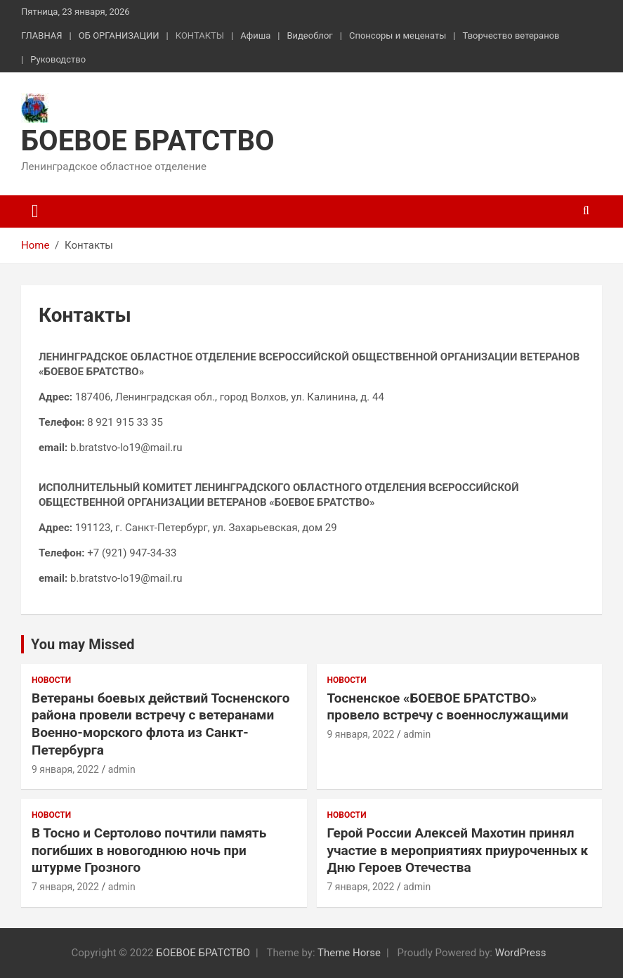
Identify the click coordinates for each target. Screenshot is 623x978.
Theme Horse (349, 952)
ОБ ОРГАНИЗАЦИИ (119, 35)
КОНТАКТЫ (200, 35)
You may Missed (83, 644)
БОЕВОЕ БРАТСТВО (148, 140)
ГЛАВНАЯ (42, 35)
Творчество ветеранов (511, 35)
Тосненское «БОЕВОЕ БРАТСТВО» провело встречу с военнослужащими (448, 707)
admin (122, 769)
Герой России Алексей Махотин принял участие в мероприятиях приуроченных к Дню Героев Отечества (458, 850)
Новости (51, 680)
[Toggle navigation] (35, 211)
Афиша (255, 35)
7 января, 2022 (65, 886)
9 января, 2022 (65, 769)
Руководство (58, 59)
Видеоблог (309, 35)
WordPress (520, 952)
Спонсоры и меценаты (397, 35)
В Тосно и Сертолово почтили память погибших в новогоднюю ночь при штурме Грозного (149, 850)
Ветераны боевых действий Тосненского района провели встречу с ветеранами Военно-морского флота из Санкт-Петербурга (160, 724)
